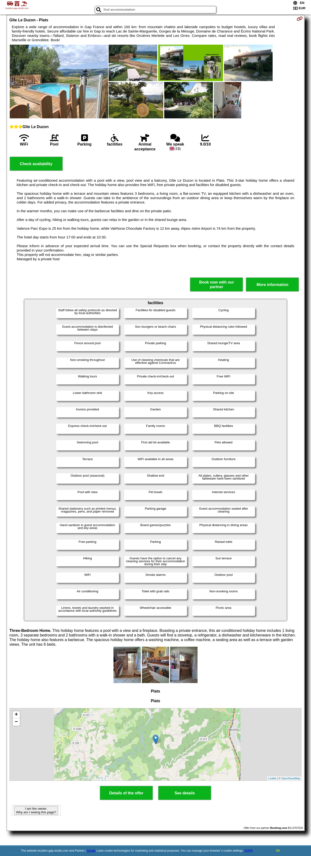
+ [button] (16, 714)
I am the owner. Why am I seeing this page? (36, 810)
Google (91, 850)
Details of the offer (126, 793)
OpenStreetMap (290, 778)
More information (272, 285)
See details (184, 793)
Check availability (36, 164)
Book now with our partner (216, 284)
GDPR (248, 850)
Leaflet (272, 778)
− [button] (16, 722)
